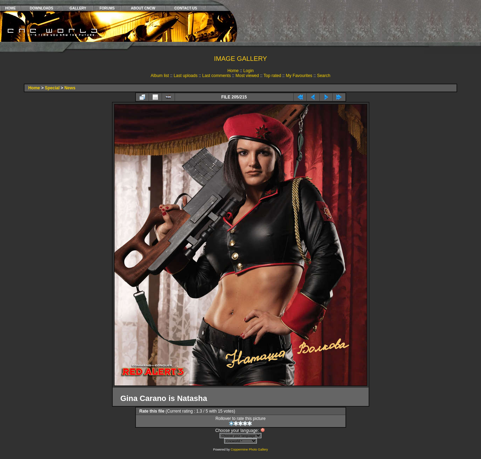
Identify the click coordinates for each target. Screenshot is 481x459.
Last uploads (185, 75)
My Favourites (299, 75)
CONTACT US (185, 8)
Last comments (216, 75)
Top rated (272, 75)
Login (248, 70)
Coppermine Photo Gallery (249, 449)
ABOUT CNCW (143, 8)
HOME (10, 8)
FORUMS (107, 8)
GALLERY (78, 8)
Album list (160, 75)
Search (323, 75)
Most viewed (247, 75)
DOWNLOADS (41, 8)
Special (52, 87)
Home (233, 70)
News (69, 87)
